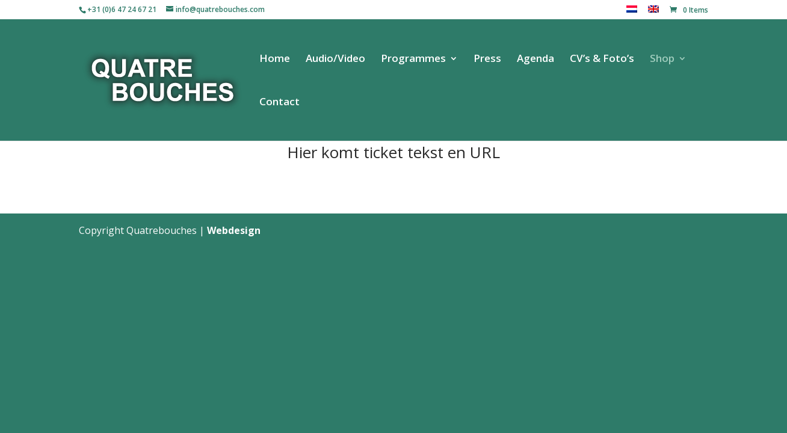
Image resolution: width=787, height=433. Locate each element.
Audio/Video (335, 59)
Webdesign (234, 230)
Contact (279, 102)
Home (274, 59)
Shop (662, 59)
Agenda (535, 59)
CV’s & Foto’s (602, 59)
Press (487, 59)
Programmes (413, 59)
